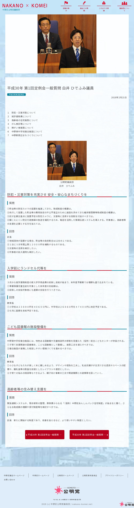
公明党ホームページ (65, 475)
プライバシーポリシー (114, 475)
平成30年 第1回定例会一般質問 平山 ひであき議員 (46, 434)
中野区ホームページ (40, 475)
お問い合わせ (9, 479)
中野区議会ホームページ (14, 475)
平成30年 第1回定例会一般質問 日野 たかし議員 (90, 434)
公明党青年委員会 (89, 475)
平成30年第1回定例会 (16, 94)
